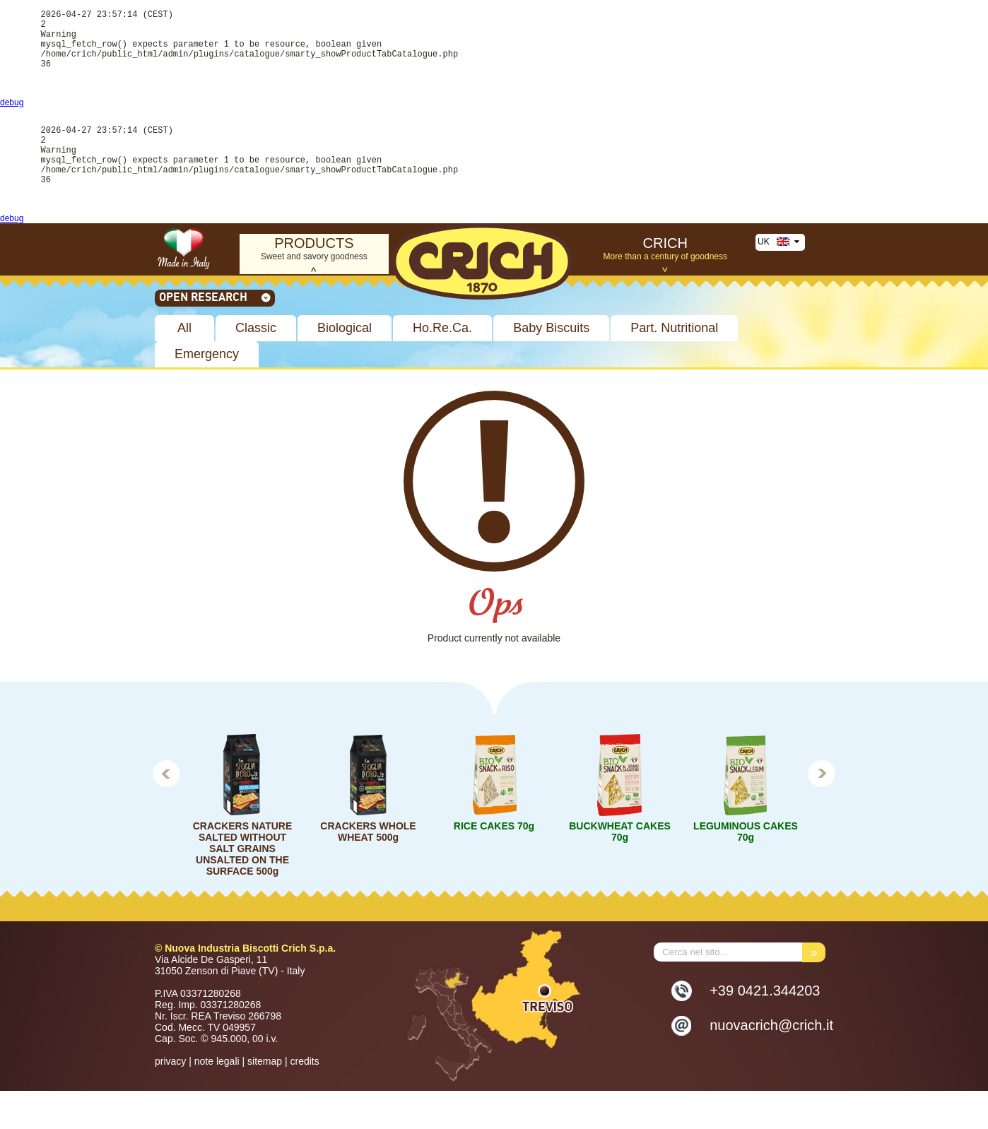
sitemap (264, 1099)
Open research (215, 335)
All (184, 366)
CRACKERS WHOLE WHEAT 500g (368, 869)
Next (822, 811)
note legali (217, 1099)
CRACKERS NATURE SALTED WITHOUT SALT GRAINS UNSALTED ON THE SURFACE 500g (243, 886)
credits (304, 1099)
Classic (255, 366)
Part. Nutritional (674, 366)
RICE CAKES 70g (494, 864)
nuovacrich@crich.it (771, 1063)
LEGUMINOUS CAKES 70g (745, 869)
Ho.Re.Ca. (442, 366)
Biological (344, 366)
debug (11, 121)
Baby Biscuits (551, 366)
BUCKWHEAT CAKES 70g (620, 869)
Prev (166, 811)
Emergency (207, 392)
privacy (170, 1099)
